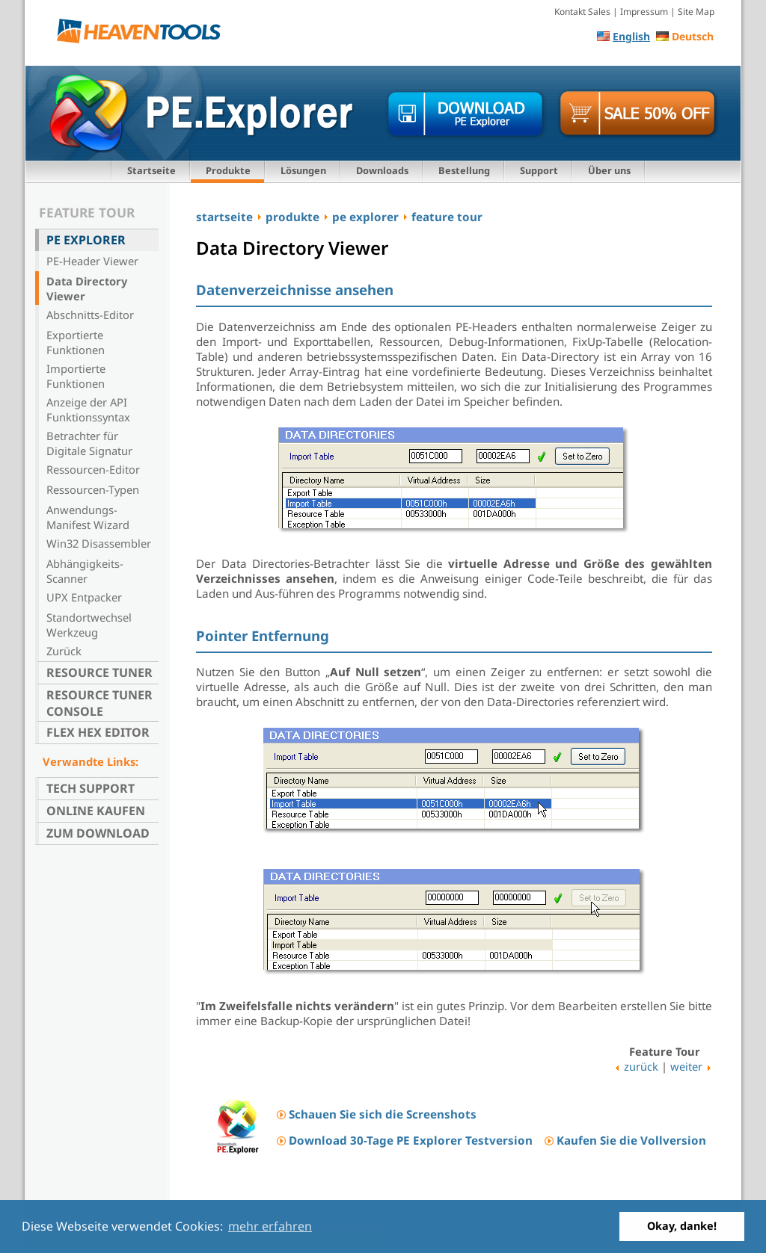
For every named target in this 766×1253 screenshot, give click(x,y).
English (631, 36)
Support (539, 170)
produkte (292, 216)
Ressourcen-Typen (92, 489)
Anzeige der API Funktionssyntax (88, 409)
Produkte (228, 170)
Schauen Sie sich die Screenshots (383, 1114)
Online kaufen (95, 810)
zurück (641, 1066)
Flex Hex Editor (98, 732)
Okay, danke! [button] (682, 1226)
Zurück (64, 650)
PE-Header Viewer (92, 260)
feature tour (446, 216)
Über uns (609, 170)
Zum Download (98, 833)
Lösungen (303, 170)
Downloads (382, 170)
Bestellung (464, 170)
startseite (224, 216)
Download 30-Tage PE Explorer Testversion (411, 1140)
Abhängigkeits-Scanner (84, 571)
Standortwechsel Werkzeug (89, 625)
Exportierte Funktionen (75, 342)
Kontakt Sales (582, 11)
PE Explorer (86, 240)
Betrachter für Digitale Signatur (89, 443)
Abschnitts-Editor (90, 314)
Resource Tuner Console (99, 703)
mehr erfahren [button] (270, 1226)
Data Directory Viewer (86, 288)
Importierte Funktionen (75, 376)
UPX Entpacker (84, 597)
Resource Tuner (99, 672)
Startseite (151, 170)
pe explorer (365, 216)
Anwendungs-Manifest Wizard (87, 517)
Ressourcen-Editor (93, 469)
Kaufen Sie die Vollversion (631, 1140)
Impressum (644, 11)
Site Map (696, 11)
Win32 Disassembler (98, 543)
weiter (686, 1066)
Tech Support (90, 788)
